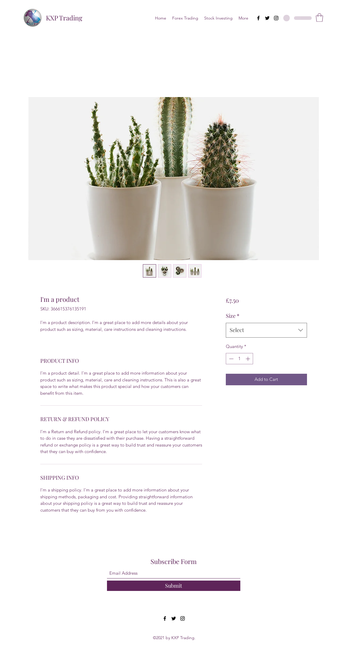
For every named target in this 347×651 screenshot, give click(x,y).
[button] (319, 17)
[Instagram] (276, 18)
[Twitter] (267, 18)
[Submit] (173, 586)
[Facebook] (258, 18)
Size (232, 315)
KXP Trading (64, 17)
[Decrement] (231, 358)
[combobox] (266, 330)
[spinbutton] (239, 358)
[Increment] (248, 358)
